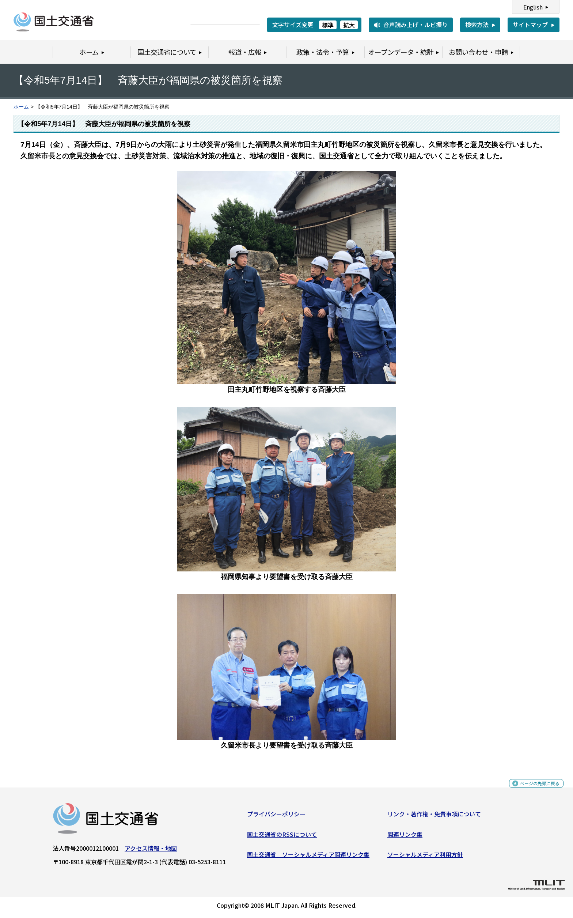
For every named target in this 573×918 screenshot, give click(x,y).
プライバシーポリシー (276, 816)
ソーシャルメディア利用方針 (425, 857)
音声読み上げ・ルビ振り (415, 24)
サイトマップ (530, 24)
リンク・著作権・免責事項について (434, 816)
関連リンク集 (404, 836)
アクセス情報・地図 (151, 851)
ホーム (21, 107)
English (533, 7)
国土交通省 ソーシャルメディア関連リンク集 (308, 857)
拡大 (349, 24)
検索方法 (477, 24)
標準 (328, 24)
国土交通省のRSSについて (282, 836)
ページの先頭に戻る (533, 790)
